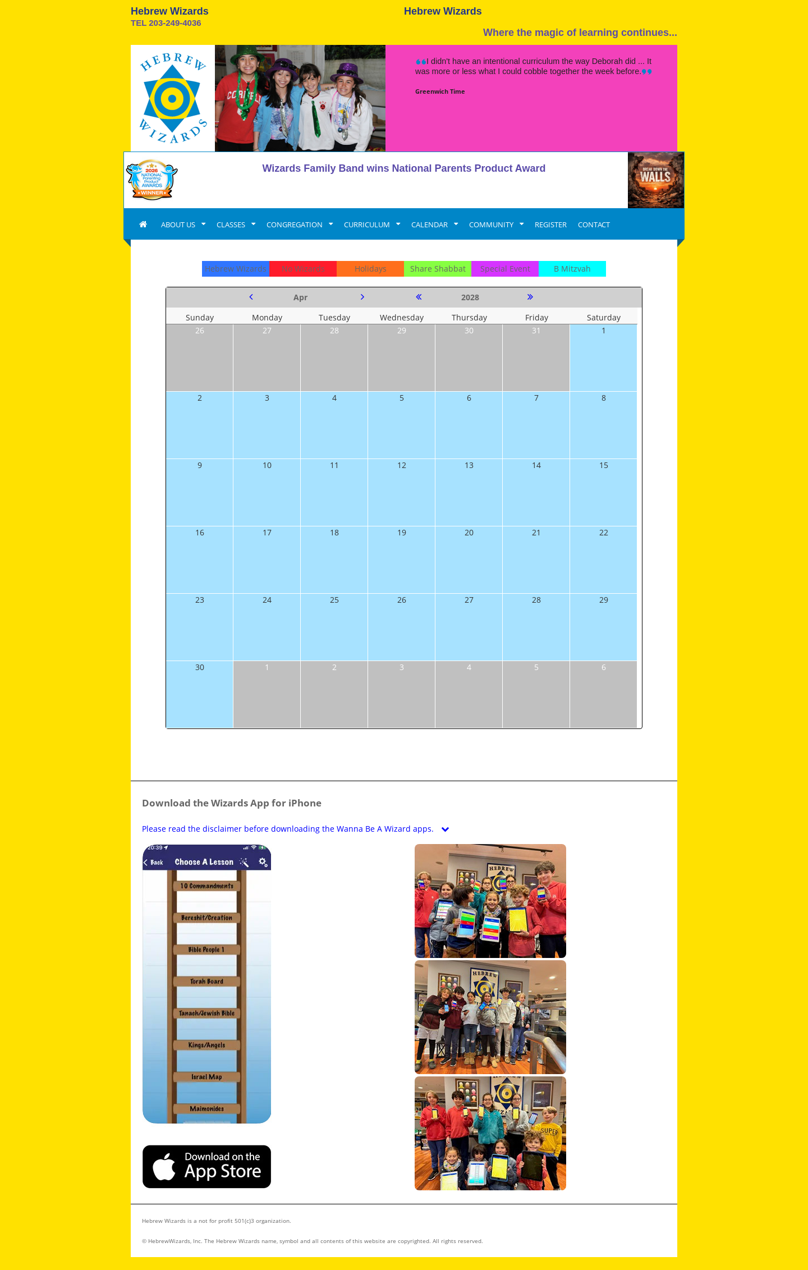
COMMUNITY (492, 224)
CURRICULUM (368, 224)
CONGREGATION (295, 224)
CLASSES (232, 224)
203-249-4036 (175, 22)
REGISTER (551, 224)
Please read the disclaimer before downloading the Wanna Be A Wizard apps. (298, 828)
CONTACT (594, 224)
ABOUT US (179, 224)
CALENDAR (430, 224)
